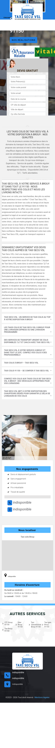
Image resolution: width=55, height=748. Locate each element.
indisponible (19, 502)
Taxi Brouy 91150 (7, 630)
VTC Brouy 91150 (7, 623)
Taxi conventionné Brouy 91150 (34, 624)
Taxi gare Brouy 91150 (46, 624)
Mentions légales (42, 697)
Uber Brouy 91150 (19, 624)
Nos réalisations (23, 40)
